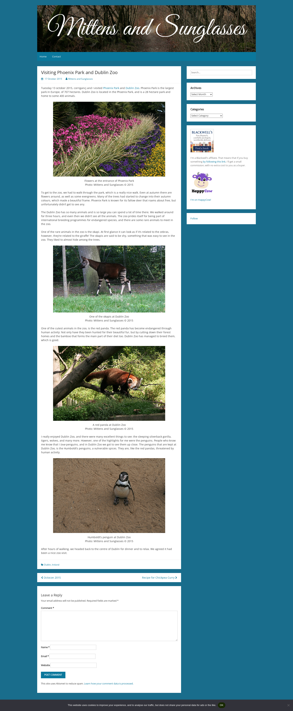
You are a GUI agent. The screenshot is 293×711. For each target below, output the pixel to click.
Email (45, 656)
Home (43, 56)
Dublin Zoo (132, 88)
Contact (56, 56)
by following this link (214, 161)
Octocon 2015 (51, 577)
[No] (288, 705)
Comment (47, 608)
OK (221, 705)
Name (45, 647)
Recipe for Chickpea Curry (159, 577)
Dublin (47, 564)
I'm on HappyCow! (200, 199)
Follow (194, 218)
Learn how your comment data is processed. (108, 683)
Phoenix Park (111, 88)
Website (45, 665)
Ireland (55, 564)
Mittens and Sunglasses (80, 78)
